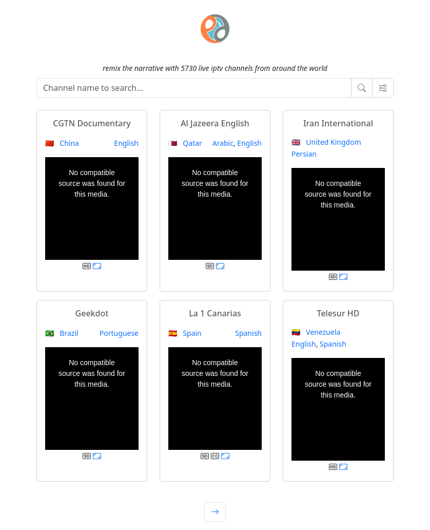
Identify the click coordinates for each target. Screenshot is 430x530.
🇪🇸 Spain (185, 333)
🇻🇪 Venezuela (315, 332)
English (126, 143)
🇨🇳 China (62, 143)
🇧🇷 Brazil (62, 333)
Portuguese (119, 333)
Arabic (222, 143)
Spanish (248, 333)
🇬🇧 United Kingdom (326, 142)
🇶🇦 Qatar (185, 143)
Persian (304, 154)
